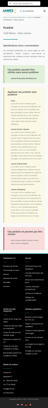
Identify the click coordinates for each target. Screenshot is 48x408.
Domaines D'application (17, 17)
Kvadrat (30, 17)
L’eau (13, 101)
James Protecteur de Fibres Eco (24, 78)
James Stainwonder (19, 164)
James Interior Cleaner (20, 129)
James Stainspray (18, 189)
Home (5, 17)
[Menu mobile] (44, 11)
